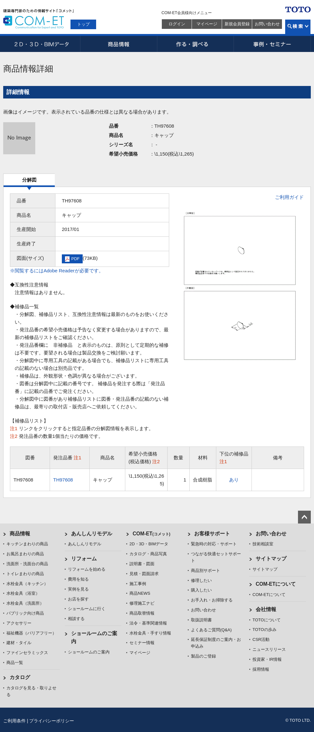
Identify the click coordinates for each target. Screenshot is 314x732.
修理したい (201, 580)
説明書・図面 (141, 563)
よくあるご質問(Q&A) (211, 629)
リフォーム (84, 558)
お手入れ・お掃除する (212, 600)
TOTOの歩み (264, 629)
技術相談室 (262, 543)
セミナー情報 (141, 642)
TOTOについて (266, 619)
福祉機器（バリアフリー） (31, 633)
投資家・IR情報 (267, 659)
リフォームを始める (86, 569)
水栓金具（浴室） (23, 593)
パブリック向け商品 (25, 613)
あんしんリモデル (91, 533)
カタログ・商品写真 (148, 553)
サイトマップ (271, 558)
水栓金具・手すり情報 (150, 633)
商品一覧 (14, 662)
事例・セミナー (272, 44)
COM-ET (151, 533)
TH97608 (63, 479)
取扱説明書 (201, 619)
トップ (83, 24)
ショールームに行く (86, 608)
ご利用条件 (14, 720)
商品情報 (118, 44)
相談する (76, 618)
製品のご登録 (203, 656)
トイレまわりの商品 (25, 573)
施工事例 (137, 583)
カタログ (20, 677)
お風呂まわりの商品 (25, 553)
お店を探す (78, 599)
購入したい (201, 590)
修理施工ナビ (141, 603)
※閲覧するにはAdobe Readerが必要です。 (56, 270)
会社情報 (266, 609)
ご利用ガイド (289, 197)
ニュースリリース (269, 649)
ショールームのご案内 (89, 652)
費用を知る (78, 579)
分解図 (29, 180)
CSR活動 (260, 639)
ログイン (177, 23)
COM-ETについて (276, 584)
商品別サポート (205, 570)
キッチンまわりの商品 (27, 543)
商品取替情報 (141, 613)
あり (234, 479)
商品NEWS (139, 593)
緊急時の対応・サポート (214, 543)
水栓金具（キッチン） (27, 583)
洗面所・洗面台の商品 (27, 563)
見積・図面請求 (144, 573)
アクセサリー (18, 623)
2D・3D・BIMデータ (41, 44)
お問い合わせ (267, 23)
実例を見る (78, 589)
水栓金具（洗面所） (25, 603)
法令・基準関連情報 (148, 623)
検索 (297, 27)
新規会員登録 (237, 23)
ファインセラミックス (27, 652)
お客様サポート (212, 533)
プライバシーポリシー (51, 720)
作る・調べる (195, 44)
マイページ (206, 23)
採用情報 (260, 669)
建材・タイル (18, 642)
